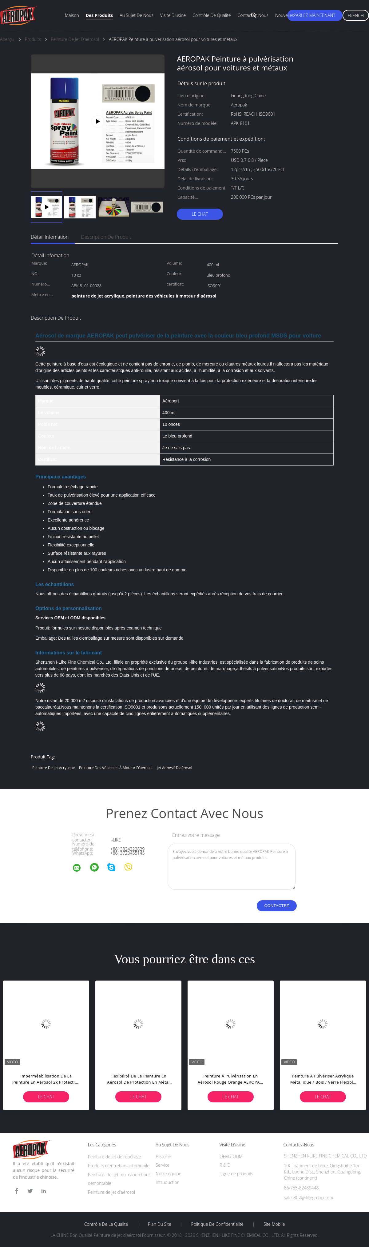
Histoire (163, 1156)
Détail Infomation (50, 237)
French (356, 15)
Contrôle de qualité (211, 15)
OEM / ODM (231, 1156)
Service (162, 1165)
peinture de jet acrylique (53, 767)
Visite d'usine (173, 15)
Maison (72, 15)
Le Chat (200, 214)
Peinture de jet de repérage (114, 1157)
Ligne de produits (236, 1174)
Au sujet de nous (136, 15)
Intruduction (168, 1182)
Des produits (99, 15)
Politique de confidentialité (217, 1224)
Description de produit (106, 237)
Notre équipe (168, 1174)
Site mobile (274, 1224)
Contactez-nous (253, 15)
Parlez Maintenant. (314, 15)
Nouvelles (284, 15)
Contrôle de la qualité (106, 1224)
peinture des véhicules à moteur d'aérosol (116, 767)
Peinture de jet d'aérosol (111, 1192)
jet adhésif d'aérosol (174, 767)
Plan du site (159, 1224)
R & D (225, 1165)
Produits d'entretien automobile (118, 1166)
